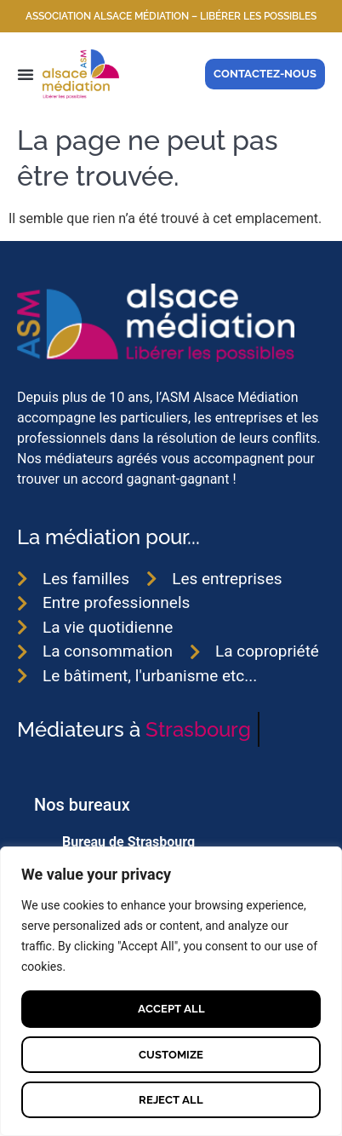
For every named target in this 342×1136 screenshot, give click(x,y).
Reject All (171, 1099)
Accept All (171, 1008)
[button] (25, 74)
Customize (171, 1054)
